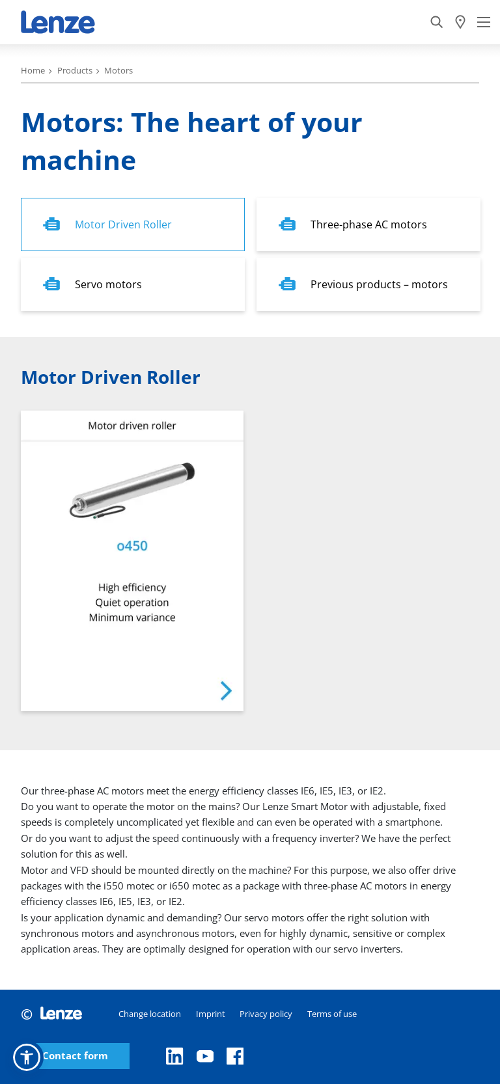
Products (74, 70)
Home (33, 70)
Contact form (75, 1056)
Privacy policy (266, 1014)
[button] (26, 1057)
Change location (149, 1014)
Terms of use (332, 1014)
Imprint (210, 1014)
